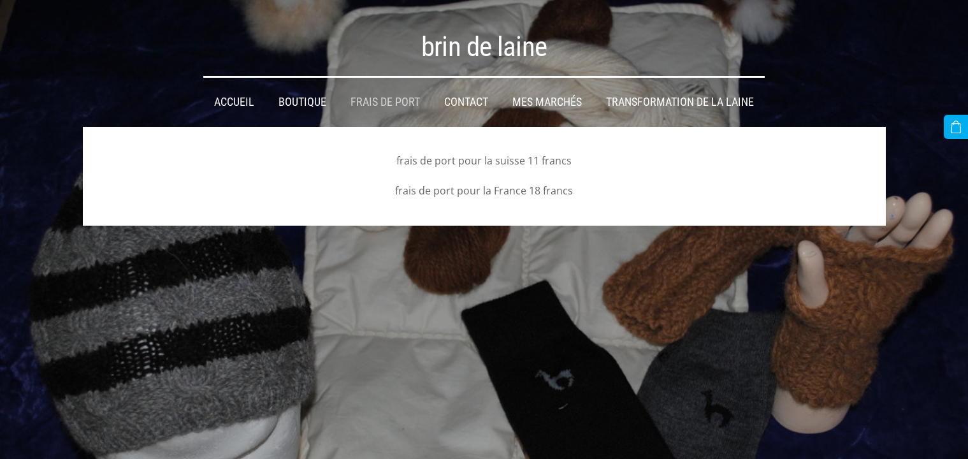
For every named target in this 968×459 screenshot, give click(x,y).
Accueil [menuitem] (234, 102)
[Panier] (956, 127)
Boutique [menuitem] (302, 102)
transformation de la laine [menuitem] (680, 102)
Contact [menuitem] (466, 102)
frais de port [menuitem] (385, 102)
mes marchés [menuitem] (547, 102)
